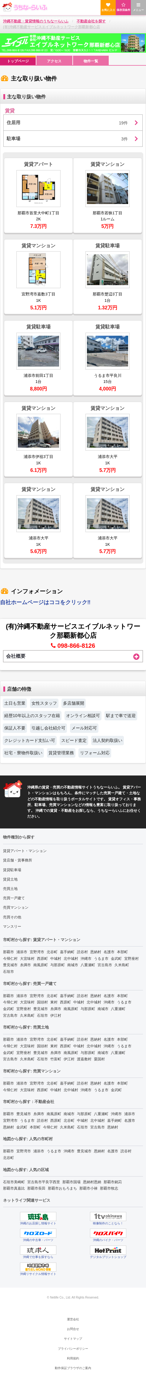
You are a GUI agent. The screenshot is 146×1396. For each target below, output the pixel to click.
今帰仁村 (10, 958)
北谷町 (52, 952)
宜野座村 (131, 958)
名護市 (109, 952)
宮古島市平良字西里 (43, 1182)
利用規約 (73, 1358)
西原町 (42, 958)
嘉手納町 (67, 952)
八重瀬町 (88, 965)
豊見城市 (10, 965)
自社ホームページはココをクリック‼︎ (45, 602)
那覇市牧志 (109, 1188)
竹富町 (55, 1059)
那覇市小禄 (88, 1188)
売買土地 (10, 889)
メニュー (138, 7)
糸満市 (25, 965)
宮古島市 (105, 965)
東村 (54, 1002)
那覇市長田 (36, 1188)
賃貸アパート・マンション (25, 851)
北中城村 (71, 958)
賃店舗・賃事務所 (17, 860)
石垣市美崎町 (14, 1182)
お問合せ (73, 1329)
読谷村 (82, 952)
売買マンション (15, 907)
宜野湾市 (37, 952)
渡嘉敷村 (84, 1059)
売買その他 (12, 917)
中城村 (55, 958)
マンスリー (12, 926)
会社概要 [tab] (73, 656)
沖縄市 (86, 958)
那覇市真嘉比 (14, 1188)
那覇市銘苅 (113, 1182)
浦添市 (21, 952)
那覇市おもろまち (62, 1188)
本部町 (122, 952)
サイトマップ (73, 1338)
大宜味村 (27, 958)
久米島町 (121, 965)
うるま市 (101, 958)
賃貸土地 (10, 879)
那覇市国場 (71, 1182)
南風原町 (40, 965)
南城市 (72, 965)
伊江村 (55, 1015)
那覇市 (8, 952)
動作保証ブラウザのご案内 (73, 1368)
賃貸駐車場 (12, 870)
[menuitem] (18, 60)
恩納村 (95, 952)
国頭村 (42, 1002)
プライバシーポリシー (73, 1348)
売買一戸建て (14, 898)
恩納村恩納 (92, 1182)
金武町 (116, 958)
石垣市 (8, 972)
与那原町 (57, 965)
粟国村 (99, 1059)
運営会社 (73, 1319)
